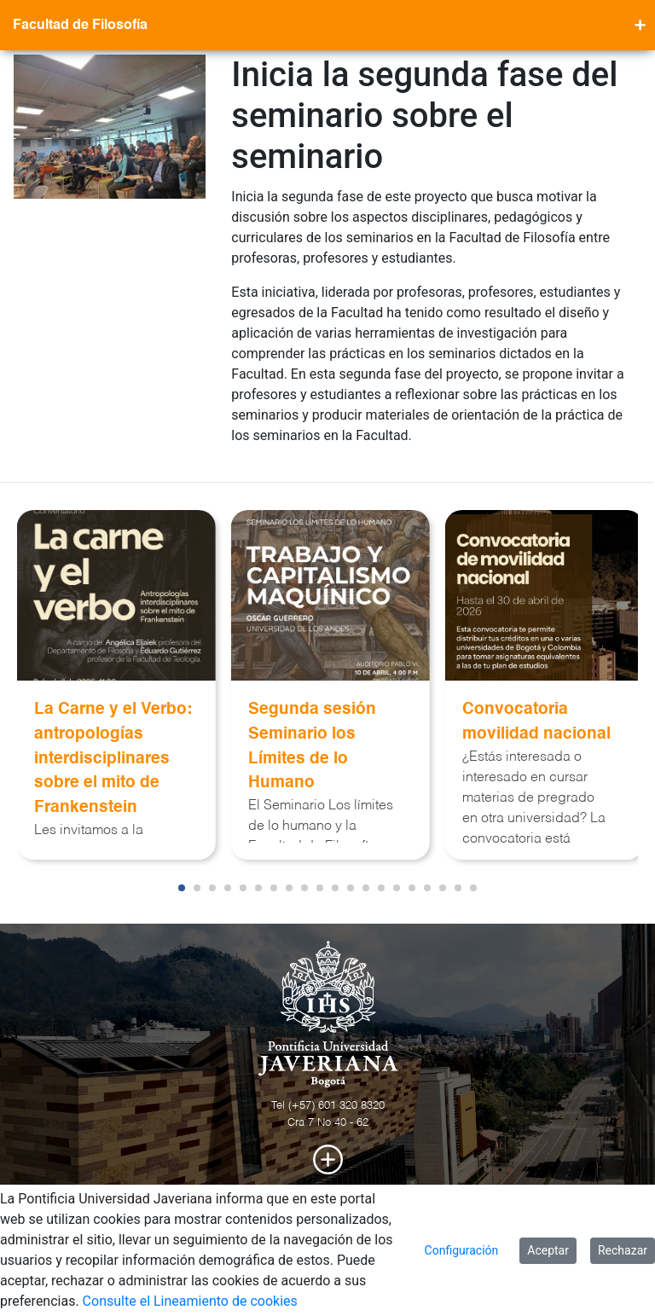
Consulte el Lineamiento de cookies (190, 1301)
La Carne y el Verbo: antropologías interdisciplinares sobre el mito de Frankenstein (113, 758)
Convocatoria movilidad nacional (536, 721)
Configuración (462, 1250)
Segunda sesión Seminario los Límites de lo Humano (312, 746)
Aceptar (548, 1250)
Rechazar (622, 1250)
